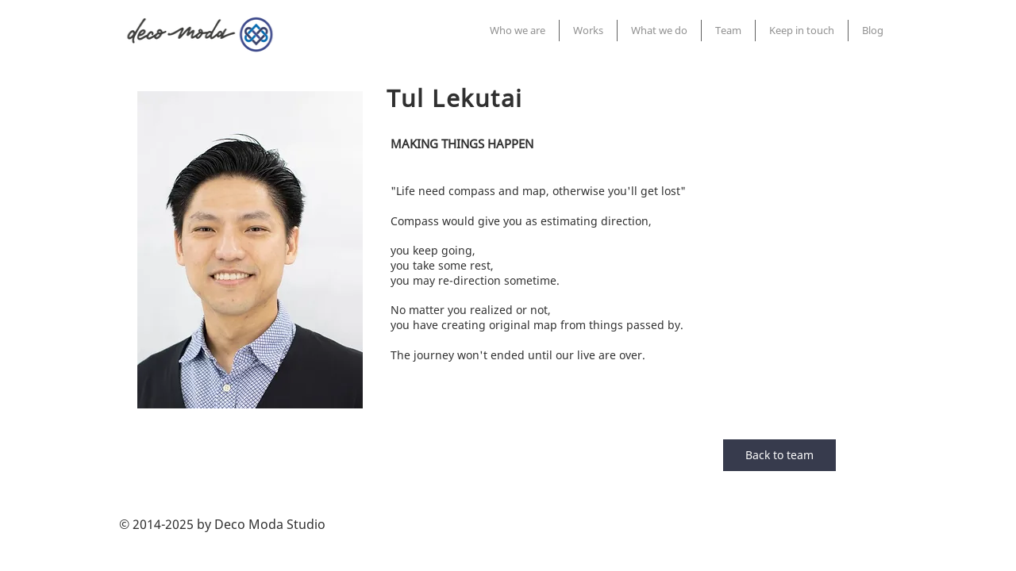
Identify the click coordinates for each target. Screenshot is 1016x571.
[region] (250, 249)
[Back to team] (779, 455)
